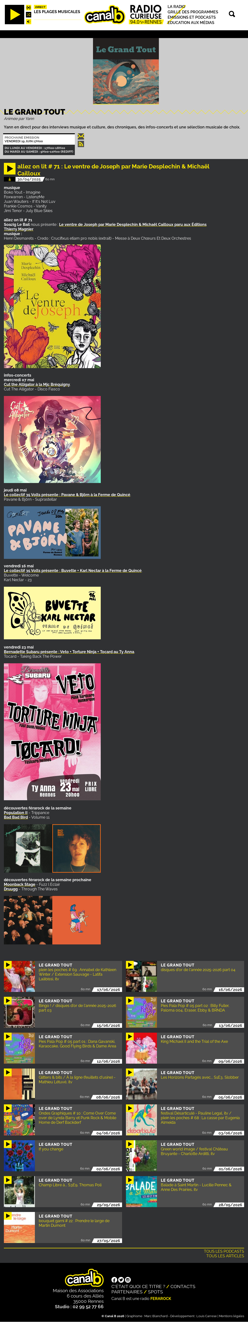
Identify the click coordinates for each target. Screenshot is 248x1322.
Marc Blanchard (156, 1316)
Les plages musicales (57, 11)
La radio (176, 6)
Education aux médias (191, 22)
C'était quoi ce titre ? (138, 1286)
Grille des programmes (193, 12)
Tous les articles (225, 1256)
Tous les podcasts (224, 1251)
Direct (40, 7)
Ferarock (160, 1298)
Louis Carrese (206, 1316)
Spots (155, 1291)
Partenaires (127, 1291)
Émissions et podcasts (192, 17)
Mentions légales (231, 1316)
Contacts (182, 1286)
